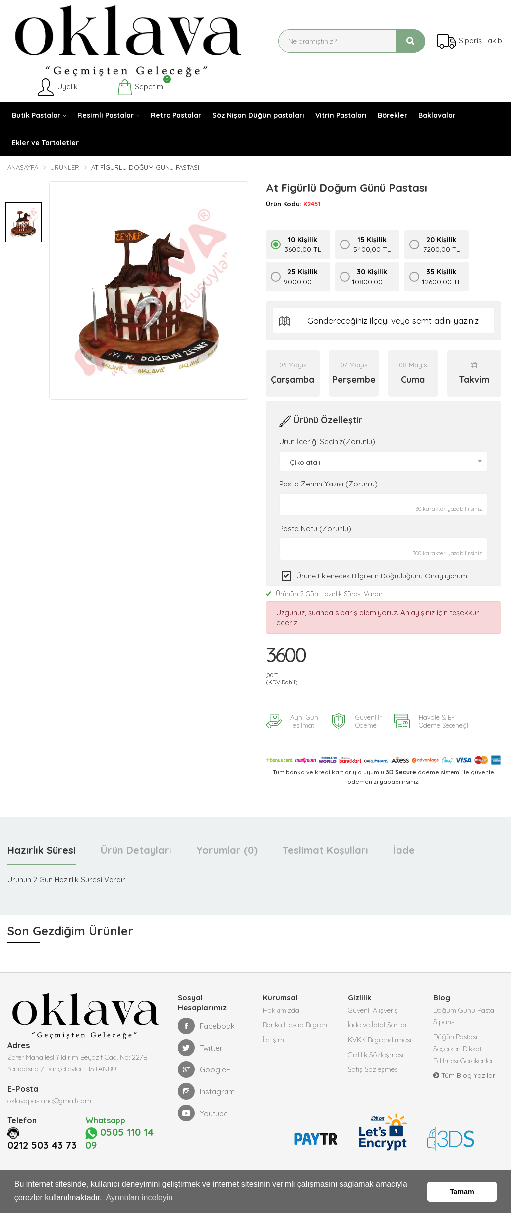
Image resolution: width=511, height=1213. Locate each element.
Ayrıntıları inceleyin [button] (139, 1197)
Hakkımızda (281, 1010)
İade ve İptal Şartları (378, 1024)
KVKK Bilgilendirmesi (379, 1039)
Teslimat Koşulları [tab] (325, 850)
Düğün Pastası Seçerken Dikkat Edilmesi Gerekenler (463, 1048)
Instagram (206, 1091)
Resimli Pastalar (105, 115)
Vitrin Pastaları (341, 115)
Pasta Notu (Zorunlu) (315, 528)
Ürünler (64, 167)
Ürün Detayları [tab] (136, 850)
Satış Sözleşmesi (373, 1069)
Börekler (392, 115)
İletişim (273, 1039)
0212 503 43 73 (45, 1132)
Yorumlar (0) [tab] (227, 850)
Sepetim (140, 87)
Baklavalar (436, 115)
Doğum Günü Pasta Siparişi (463, 1016)
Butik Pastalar (36, 115)
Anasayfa (22, 167)
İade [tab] (404, 850)
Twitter (200, 1047)
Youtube (203, 1113)
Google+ (204, 1069)
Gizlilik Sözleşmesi (375, 1054)
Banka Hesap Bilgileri (295, 1024)
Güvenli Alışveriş (373, 1010)
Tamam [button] (462, 1192)
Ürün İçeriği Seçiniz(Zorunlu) (327, 441)
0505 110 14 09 (120, 1132)
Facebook (206, 1026)
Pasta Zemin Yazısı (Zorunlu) (328, 483)
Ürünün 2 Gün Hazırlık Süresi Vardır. (324, 594)
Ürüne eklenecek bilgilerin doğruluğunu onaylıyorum (381, 575)
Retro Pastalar (176, 115)
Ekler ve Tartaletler (45, 142)
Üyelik (57, 87)
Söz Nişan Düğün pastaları (258, 115)
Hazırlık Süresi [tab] (41, 850)
